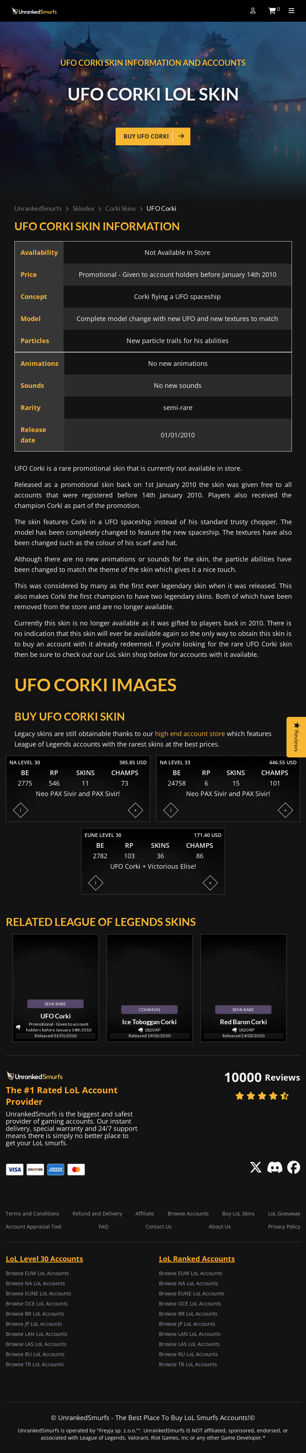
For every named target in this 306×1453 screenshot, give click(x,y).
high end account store (190, 733)
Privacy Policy (284, 1226)
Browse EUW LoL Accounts (37, 1273)
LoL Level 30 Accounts (44, 1259)
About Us (220, 1226)
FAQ (103, 1226)
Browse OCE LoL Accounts (37, 1303)
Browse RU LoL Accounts (35, 1354)
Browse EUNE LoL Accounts (38, 1293)
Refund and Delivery (97, 1213)
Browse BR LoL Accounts (35, 1313)
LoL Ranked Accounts (197, 1259)
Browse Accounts (188, 1213)
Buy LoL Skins (238, 1213)
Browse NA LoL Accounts (35, 1283)
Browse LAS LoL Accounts (36, 1344)
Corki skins (120, 208)
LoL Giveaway (284, 1213)
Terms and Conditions (32, 1213)
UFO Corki (161, 208)
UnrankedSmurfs (38, 208)
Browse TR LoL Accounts (35, 1364)
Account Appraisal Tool (33, 1226)
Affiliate (144, 1213)
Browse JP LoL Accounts (34, 1323)
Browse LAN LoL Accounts (37, 1333)
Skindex (83, 208)
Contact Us (159, 1226)
